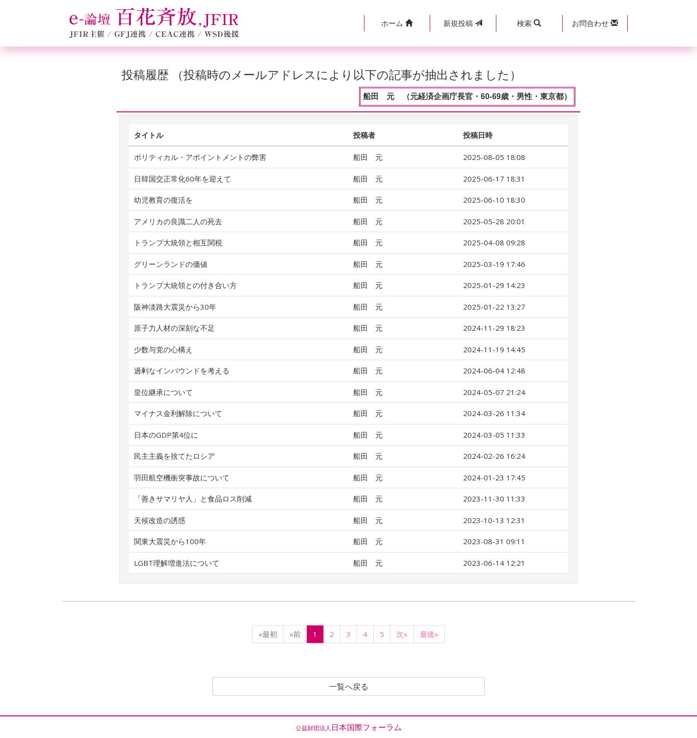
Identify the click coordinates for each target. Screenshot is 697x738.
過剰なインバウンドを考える (182, 370)
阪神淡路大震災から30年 (175, 307)
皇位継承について (163, 392)
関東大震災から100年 (170, 541)
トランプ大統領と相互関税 (178, 242)
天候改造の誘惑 (159, 520)
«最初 (267, 634)
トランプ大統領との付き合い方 (185, 285)
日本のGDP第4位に (166, 435)
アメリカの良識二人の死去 (178, 221)
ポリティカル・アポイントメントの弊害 (200, 157)
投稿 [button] (462, 23)
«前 (295, 634)
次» (402, 634)
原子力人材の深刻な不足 (174, 328)
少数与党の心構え (163, 349)
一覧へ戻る (348, 686)
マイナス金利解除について (178, 413)
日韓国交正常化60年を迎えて (182, 179)
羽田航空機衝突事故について (182, 477)
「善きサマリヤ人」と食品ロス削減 (193, 498)
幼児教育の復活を (163, 200)
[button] (397, 23)
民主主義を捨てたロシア (174, 456)
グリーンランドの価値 (170, 264)
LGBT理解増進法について (176, 563)
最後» (429, 634)
